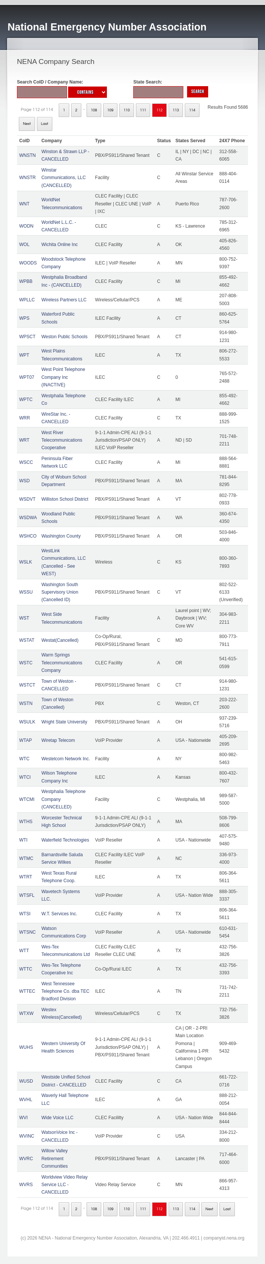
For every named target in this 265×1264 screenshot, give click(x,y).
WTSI (24, 913)
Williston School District (64, 499)
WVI (23, 1117)
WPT (24, 355)
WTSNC (27, 932)
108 (94, 110)
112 (159, 110)
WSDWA (28, 517)
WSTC (25, 662)
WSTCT (27, 685)
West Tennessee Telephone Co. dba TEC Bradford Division (65, 991)
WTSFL (27, 895)
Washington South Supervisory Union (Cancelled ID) (59, 592)
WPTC (25, 399)
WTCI (25, 777)
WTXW (26, 1013)
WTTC (25, 969)
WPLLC (27, 299)
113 (176, 110)
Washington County (61, 536)
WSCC (26, 462)
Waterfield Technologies (65, 840)
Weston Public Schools (64, 336)
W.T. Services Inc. (59, 913)
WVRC (26, 1158)
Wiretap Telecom (58, 740)
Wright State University (64, 722)
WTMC (26, 858)
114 (192, 110)
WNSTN (27, 155)
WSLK (25, 562)
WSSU (26, 592)
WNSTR (27, 177)
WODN (26, 226)
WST (24, 618)
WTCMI (27, 799)
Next (27, 124)
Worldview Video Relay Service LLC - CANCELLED (64, 1184)
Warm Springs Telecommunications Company (61, 662)
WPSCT (27, 336)
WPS (24, 318)
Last (44, 124)
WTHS (25, 821)
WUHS (26, 1047)
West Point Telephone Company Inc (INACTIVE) (63, 377)
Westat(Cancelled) (59, 640)
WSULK (27, 722)
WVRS (26, 1184)
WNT (24, 204)
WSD (24, 480)
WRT (24, 440)
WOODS (28, 263)
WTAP (25, 740)
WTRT (25, 877)
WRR (24, 418)
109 (110, 110)
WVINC (26, 1136)
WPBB (25, 281)
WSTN (25, 703)
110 (126, 110)
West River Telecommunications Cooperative (61, 440)
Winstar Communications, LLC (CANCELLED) (63, 177)
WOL (24, 244)
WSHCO (28, 536)
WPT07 (26, 377)
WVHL (25, 1099)
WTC (24, 758)
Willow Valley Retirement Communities (54, 1158)
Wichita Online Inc (59, 244)
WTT (24, 950)
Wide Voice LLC (57, 1117)
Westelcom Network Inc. (65, 758)
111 (143, 110)
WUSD (26, 1081)
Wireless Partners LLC (64, 299)
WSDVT (27, 499)
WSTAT (26, 640)
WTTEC (27, 991)
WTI (23, 840)
